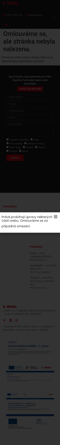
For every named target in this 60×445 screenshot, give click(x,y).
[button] (55, 216)
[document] (30, 222)
